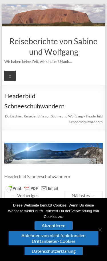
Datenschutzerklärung (54, 251)
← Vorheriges (25, 195)
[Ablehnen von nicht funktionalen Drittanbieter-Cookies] (100, 230)
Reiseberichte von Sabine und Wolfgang (53, 116)
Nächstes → (83, 195)
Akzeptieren (54, 225)
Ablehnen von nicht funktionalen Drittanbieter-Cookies (53, 238)
